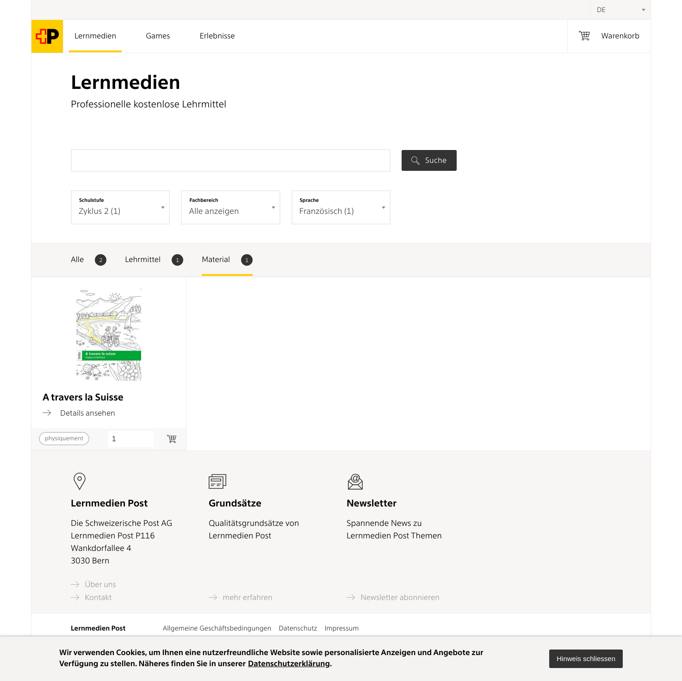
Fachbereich (203, 200)
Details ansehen (79, 413)
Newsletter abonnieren (393, 597)
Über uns (93, 584)
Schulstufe (91, 200)
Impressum (341, 628)
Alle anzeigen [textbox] (214, 211)
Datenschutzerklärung (289, 664)
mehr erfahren (241, 597)
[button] (586, 659)
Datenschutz (298, 628)
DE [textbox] (601, 10)
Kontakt (91, 597)
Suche (428, 160)
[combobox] (620, 9)
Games (158, 36)
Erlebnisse (217, 36)
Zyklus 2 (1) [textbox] (99, 211)
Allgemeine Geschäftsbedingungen (217, 628)
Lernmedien (95, 36)
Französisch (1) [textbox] (326, 211)
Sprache (309, 200)
